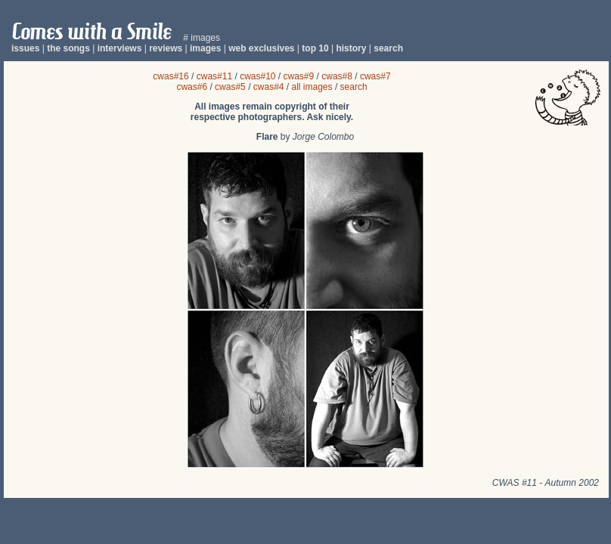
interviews (120, 48)
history (351, 48)
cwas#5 (230, 87)
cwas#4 (268, 87)
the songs (68, 48)
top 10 (315, 48)
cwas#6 (191, 87)
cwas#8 (336, 76)
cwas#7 (375, 76)
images (205, 48)
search (388, 48)
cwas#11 (214, 76)
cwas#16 (170, 76)
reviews (165, 48)
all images (312, 87)
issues (25, 48)
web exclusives (261, 48)
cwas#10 (257, 76)
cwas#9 (299, 76)
